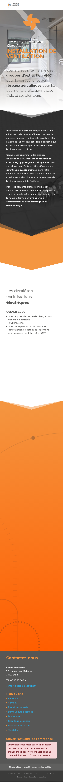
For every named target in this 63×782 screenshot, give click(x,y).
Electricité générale (18, 709)
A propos (13, 699)
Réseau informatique (19, 727)
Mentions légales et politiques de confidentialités (30, 768)
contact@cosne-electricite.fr (21, 687)
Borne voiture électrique (20, 713)
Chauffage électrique (19, 722)
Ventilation (13, 731)
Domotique (14, 718)
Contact (12, 704)
